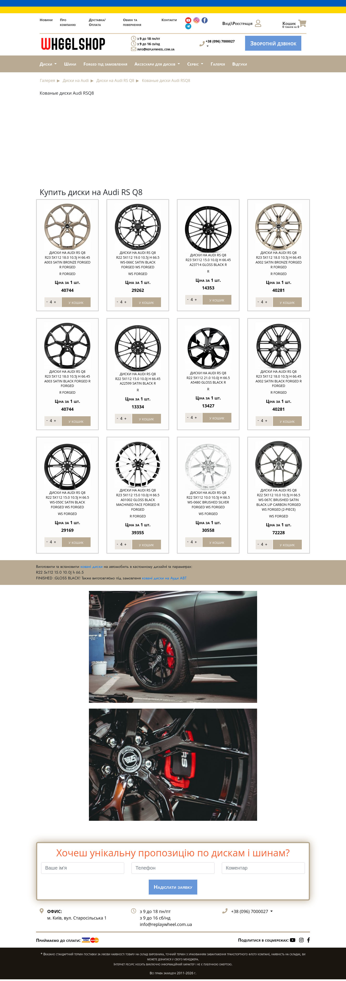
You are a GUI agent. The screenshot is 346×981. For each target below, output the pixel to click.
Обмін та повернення (132, 22)
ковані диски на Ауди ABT (164, 579)
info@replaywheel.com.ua (155, 49)
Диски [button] (46, 64)
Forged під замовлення (105, 64)
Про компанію (68, 22)
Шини (70, 64)
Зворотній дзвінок (273, 43)
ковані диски (91, 568)
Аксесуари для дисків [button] (155, 64)
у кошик (76, 302)
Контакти (169, 19)
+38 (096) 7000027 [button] (250, 913)
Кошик (294, 24)
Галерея (217, 64)
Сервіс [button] (193, 64)
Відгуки (239, 64)
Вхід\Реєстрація (241, 23)
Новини (46, 19)
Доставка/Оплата (97, 22)
